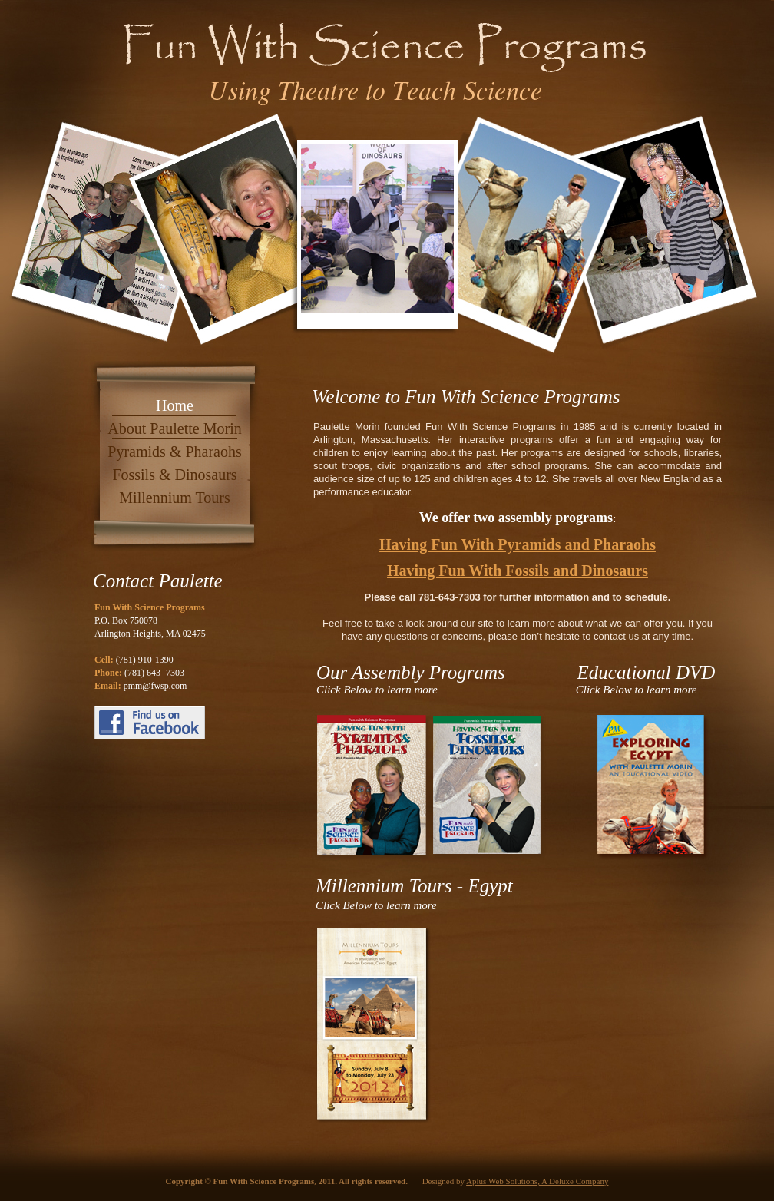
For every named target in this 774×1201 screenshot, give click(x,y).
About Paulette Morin (174, 428)
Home (175, 405)
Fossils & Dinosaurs (174, 474)
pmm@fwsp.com (155, 685)
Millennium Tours (174, 497)
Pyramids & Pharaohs (174, 451)
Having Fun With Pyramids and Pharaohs (517, 544)
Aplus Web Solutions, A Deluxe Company (537, 1181)
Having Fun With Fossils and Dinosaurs (517, 570)
